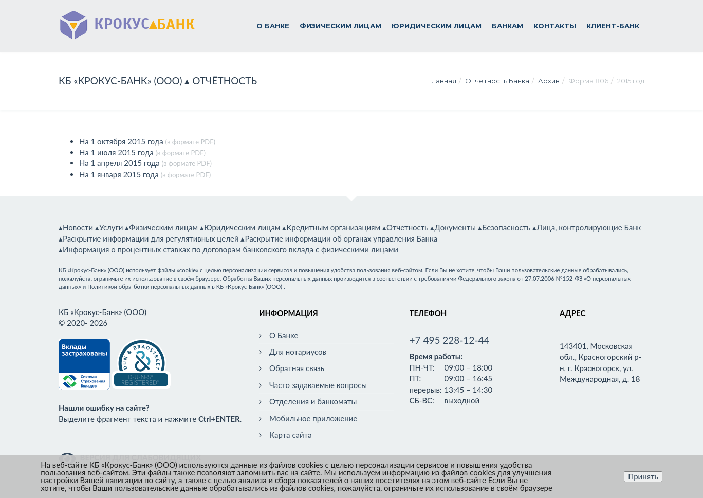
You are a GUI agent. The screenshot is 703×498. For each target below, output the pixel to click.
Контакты (554, 26)
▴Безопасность (504, 227)
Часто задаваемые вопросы (318, 385)
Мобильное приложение (313, 418)
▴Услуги (109, 227)
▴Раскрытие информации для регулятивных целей (149, 238)
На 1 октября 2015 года (121, 141)
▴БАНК (127, 22)
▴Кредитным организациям (331, 227)
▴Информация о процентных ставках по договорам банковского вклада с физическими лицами (228, 249)
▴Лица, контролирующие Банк (586, 227)
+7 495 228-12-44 (450, 340)
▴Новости (76, 227)
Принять (643, 476)
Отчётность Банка (497, 81)
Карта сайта (290, 434)
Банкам (507, 26)
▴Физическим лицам (161, 227)
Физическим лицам (340, 26)
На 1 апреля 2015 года (119, 163)
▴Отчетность (405, 227)
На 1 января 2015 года (119, 174)
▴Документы (453, 227)
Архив (549, 81)
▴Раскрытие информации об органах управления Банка (338, 238)
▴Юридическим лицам (240, 227)
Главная (442, 81)
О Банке (272, 26)
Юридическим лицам (437, 26)
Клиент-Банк (612, 26)
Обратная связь (296, 368)
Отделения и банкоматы (313, 401)
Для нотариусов (297, 351)
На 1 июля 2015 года (116, 152)
